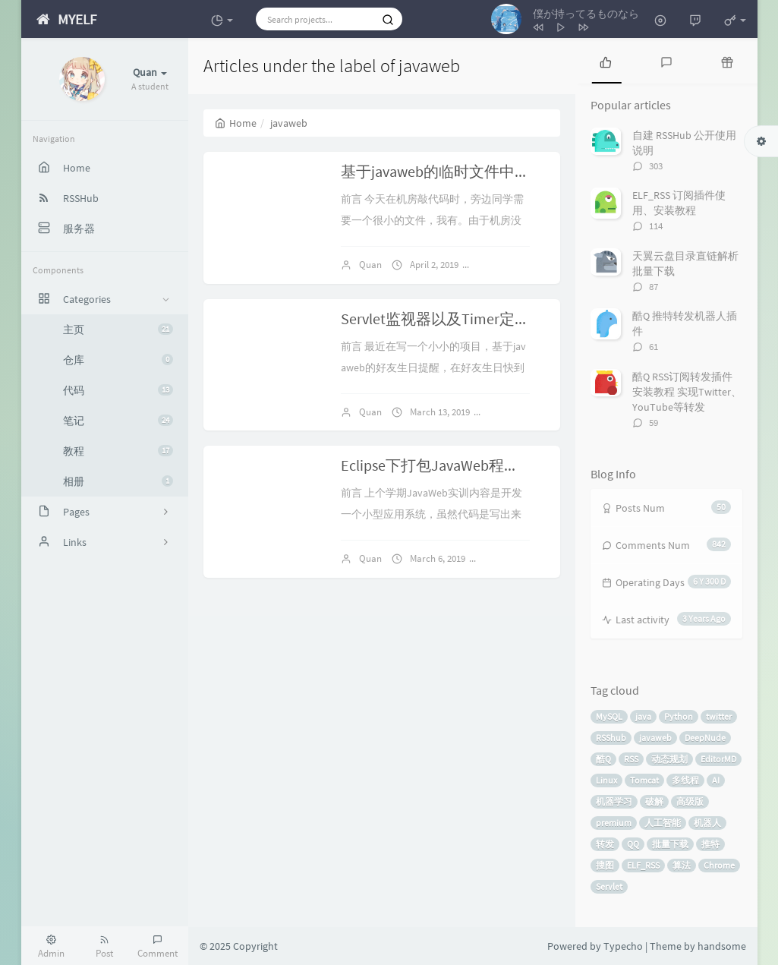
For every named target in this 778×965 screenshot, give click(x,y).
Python (678, 716)
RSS (631, 759)
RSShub (611, 737)
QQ (633, 844)
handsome (722, 946)
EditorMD (718, 759)
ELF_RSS (643, 865)
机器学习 (614, 801)
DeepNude (705, 737)
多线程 (685, 780)
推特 (710, 844)
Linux (606, 780)
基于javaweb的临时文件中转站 (443, 171)
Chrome (719, 865)
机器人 (707, 822)
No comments (513, 264)
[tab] (605, 61)
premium (614, 822)
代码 (118, 390)
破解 (654, 801)
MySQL (609, 716)
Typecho (623, 946)
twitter (719, 716)
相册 (118, 481)
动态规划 (669, 759)
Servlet (609, 886)
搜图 (605, 865)
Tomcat (644, 780)
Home (236, 123)
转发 (605, 844)
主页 (118, 329)
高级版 (690, 801)
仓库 (118, 360)
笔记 (118, 420)
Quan (370, 264)
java (643, 716)
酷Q (603, 759)
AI (716, 780)
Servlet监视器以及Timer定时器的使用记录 (481, 318)
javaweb (655, 737)
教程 (118, 451)
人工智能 (662, 822)
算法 (681, 865)
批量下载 (670, 844)
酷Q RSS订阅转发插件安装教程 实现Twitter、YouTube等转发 (687, 392)
